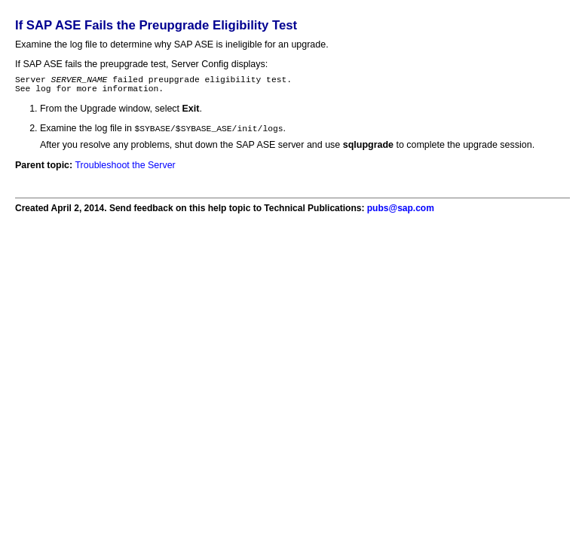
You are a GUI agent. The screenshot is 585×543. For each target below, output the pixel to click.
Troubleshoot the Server (125, 170)
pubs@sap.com (400, 213)
